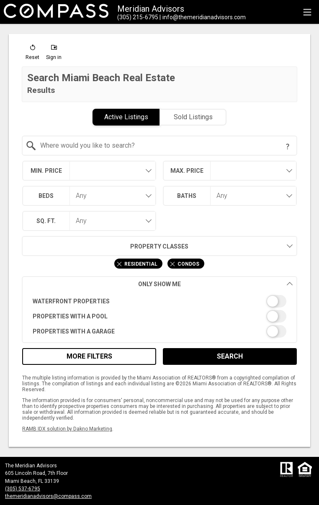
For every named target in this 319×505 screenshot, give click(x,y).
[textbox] (164, 145)
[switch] (160, 301)
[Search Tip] (288, 146)
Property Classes (105, 246)
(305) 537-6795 (22, 489)
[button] (32, 54)
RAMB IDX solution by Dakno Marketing (67, 429)
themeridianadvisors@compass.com (48, 496)
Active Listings (126, 117)
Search (230, 356)
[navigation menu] (307, 12)
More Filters (89, 356)
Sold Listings (193, 117)
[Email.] (203, 17)
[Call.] (137, 17)
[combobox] (160, 146)
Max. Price (186, 170)
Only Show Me (215, 283)
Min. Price (46, 170)
